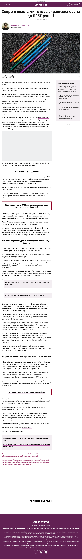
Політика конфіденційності (22, 528)
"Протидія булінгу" (30, 325)
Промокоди (75, 528)
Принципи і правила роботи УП (62, 528)
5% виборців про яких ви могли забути (68, 103)
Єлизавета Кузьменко (20, 26)
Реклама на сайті (8, 528)
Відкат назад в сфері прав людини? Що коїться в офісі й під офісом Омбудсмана (67, 116)
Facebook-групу (33, 462)
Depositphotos (27, 427)
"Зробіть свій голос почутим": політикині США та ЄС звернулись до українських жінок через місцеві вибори (67, 88)
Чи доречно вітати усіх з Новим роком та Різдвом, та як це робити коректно (68, 96)
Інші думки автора (66, 83)
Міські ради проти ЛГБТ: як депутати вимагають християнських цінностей (26, 206)
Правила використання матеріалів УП (41, 528)
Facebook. (35, 456)
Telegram (46, 462)
